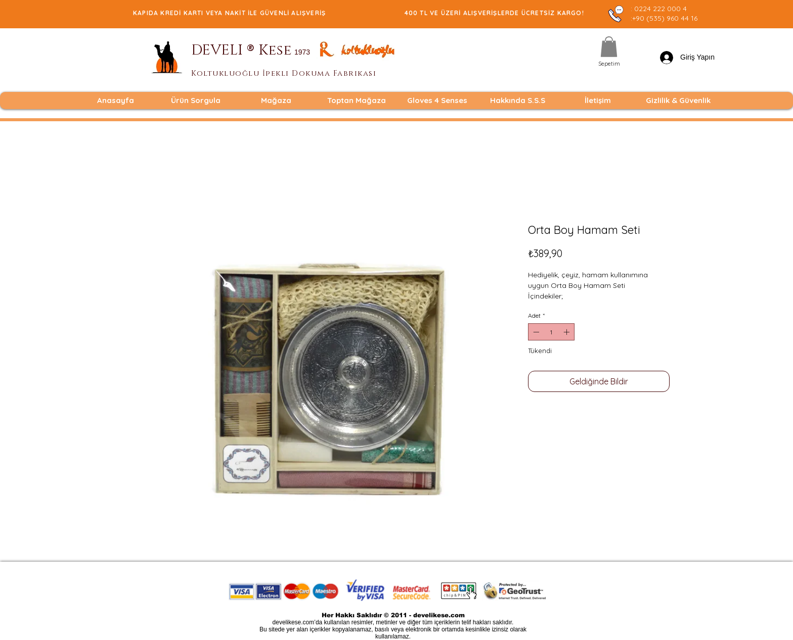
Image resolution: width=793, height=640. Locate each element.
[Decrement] (535, 332)
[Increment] (567, 332)
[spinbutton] (551, 332)
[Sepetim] (609, 64)
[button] (609, 46)
